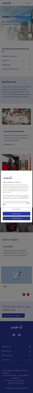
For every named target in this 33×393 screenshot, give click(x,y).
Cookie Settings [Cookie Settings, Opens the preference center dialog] (16, 209)
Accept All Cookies (16, 218)
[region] (16, 196)
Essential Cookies (16, 213)
